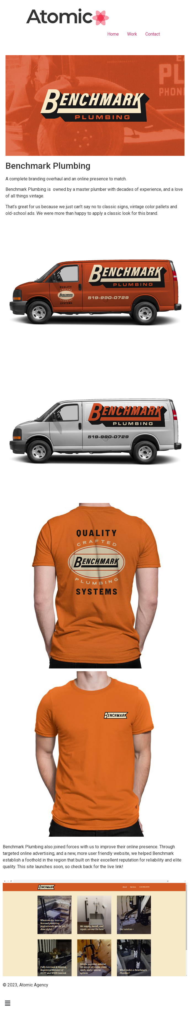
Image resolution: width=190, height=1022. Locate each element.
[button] (95, 1003)
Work (132, 34)
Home (113, 34)
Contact (152, 34)
